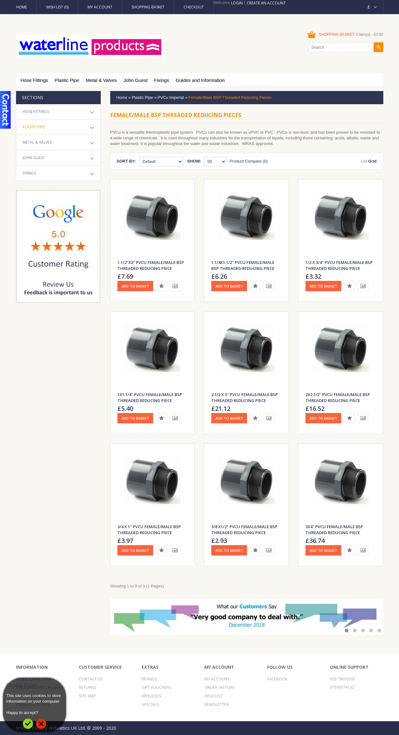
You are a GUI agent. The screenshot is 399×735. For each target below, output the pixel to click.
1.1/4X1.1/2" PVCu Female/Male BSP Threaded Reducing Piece (242, 265)
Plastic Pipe (67, 80)
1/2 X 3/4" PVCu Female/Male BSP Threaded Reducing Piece (339, 265)
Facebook (277, 679)
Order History (219, 687)
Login (237, 3)
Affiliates (151, 696)
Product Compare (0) (248, 161)
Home (21, 7)
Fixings (161, 80)
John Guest (135, 80)
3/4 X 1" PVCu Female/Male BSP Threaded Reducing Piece (149, 529)
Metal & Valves (101, 80)
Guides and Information (200, 80)
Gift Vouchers (157, 687)
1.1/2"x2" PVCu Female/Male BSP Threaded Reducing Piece (150, 265)
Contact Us (91, 679)
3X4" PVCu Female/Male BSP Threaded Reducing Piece (334, 529)
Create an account (266, 3)
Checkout (194, 7)
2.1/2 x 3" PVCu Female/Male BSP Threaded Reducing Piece (244, 397)
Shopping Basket (148, 7)
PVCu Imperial (171, 97)
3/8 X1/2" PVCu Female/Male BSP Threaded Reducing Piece (244, 529)
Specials (150, 704)
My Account (100, 7)
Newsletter (216, 704)
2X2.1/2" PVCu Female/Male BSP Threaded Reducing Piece (337, 397)
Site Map (87, 696)
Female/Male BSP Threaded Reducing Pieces (230, 97)
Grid (372, 161)
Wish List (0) (57, 7)
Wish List (213, 696)
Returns (87, 687)
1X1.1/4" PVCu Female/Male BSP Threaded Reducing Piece (149, 397)
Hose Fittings (34, 80)
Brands (149, 679)
